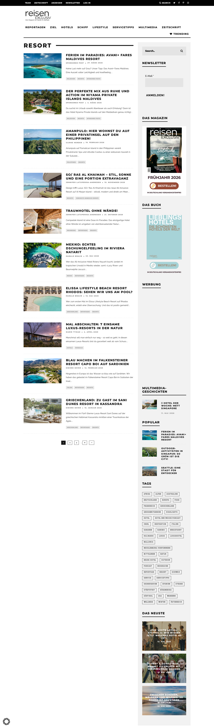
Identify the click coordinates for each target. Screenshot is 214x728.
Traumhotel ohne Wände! (92, 212)
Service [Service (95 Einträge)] (147, 576)
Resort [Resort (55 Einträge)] (163, 570)
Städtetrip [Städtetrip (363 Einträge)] (149, 588)
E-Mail (149, 76)
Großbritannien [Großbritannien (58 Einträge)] (152, 512)
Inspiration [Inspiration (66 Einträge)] (160, 523)
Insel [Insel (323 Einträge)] (146, 523)
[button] (6, 721)
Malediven (71, 79)
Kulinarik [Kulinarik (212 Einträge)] (149, 535)
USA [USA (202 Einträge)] (160, 594)
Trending (179, 34)
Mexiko (69, 277)
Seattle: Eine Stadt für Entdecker (171, 470)
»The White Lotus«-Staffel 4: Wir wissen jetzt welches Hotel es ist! (164, 632)
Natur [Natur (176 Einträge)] (163, 553)
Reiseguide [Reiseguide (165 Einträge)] (162, 564)
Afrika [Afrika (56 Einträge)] (147, 494)
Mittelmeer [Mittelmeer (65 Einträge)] (149, 553)
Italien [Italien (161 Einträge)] (175, 523)
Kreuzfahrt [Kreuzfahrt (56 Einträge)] (176, 529)
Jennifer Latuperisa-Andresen (83, 183)
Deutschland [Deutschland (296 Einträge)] (150, 500)
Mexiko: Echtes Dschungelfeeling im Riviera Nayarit (95, 249)
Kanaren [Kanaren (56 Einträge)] (148, 529)
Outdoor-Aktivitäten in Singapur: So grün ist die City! (172, 453)
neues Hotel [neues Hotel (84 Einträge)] (150, 559)
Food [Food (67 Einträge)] (177, 500)
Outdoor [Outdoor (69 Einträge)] (165, 559)
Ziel (53, 27)
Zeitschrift (41, 3)
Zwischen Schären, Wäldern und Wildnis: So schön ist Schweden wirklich (164, 696)
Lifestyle (100, 27)
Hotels (67, 27)
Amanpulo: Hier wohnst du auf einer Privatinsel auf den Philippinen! (98, 135)
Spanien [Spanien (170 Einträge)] (166, 582)
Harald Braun (74, 257)
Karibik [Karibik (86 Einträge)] (161, 529)
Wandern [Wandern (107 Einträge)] (171, 594)
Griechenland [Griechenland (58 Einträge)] (167, 506)
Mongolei (79, 350)
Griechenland (72, 313)
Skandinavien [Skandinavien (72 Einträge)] (150, 582)
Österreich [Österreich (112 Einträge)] (176, 600)
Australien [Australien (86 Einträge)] (172, 494)
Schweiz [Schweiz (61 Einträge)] (176, 570)
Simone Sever (73, 370)
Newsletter (73, 3)
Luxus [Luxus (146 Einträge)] (162, 535)
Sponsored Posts (93, 79)
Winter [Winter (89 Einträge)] (162, 600)
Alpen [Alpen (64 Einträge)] (158, 494)
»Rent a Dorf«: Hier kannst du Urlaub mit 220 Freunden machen (164, 664)
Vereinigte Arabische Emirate (87, 199)
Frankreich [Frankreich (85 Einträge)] (149, 506)
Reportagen (35, 27)
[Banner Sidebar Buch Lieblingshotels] (164, 274)
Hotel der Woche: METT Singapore (170, 406)
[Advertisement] (164, 336)
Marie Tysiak (73, 334)
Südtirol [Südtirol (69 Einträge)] (148, 594)
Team (28, 3)
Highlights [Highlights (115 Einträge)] (172, 512)
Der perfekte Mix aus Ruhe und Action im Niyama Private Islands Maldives (97, 95)
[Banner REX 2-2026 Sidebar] (164, 195)
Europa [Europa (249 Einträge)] (165, 500)
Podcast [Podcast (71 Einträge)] (148, 564)
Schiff (82, 27)
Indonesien (71, 231)
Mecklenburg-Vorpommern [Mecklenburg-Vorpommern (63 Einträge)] (157, 547)
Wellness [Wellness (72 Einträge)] (148, 600)
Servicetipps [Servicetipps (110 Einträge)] (163, 576)
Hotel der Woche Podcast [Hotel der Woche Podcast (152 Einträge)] (168, 517)
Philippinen (71, 163)
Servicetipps (123, 27)
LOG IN (87, 3)
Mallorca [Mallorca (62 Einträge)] (148, 541)
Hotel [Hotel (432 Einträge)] (147, 517)
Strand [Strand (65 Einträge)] (179, 582)
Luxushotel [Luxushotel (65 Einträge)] (176, 535)
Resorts (81, 79)
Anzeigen (56, 3)
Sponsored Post (75, 63)
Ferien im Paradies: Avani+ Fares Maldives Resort (173, 435)
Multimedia (148, 27)
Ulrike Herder (74, 143)
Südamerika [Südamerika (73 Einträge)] (166, 588)
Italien (69, 390)
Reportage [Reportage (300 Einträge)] (149, 570)
